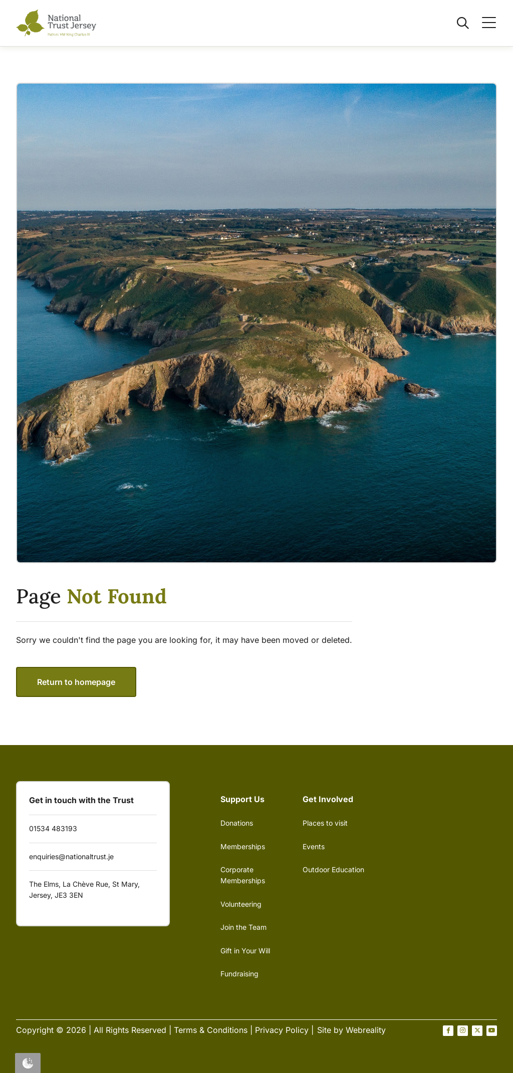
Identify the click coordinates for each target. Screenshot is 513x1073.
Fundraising (239, 973)
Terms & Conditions (210, 1030)
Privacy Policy (282, 1030)
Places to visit (325, 823)
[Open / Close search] (457, 23)
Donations (236, 823)
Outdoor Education (333, 869)
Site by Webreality (351, 1030)
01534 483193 (53, 828)
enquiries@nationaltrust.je (71, 856)
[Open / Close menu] (483, 23)
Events (314, 846)
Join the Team (243, 927)
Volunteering (241, 904)
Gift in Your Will (245, 950)
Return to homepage (76, 682)
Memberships (242, 846)
